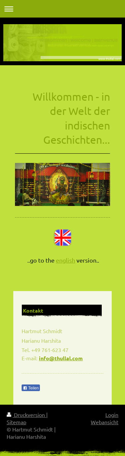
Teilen (31, 388)
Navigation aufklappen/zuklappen (62, 9)
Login (111, 414)
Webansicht (104, 422)
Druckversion (26, 414)
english (65, 260)
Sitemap (16, 422)
